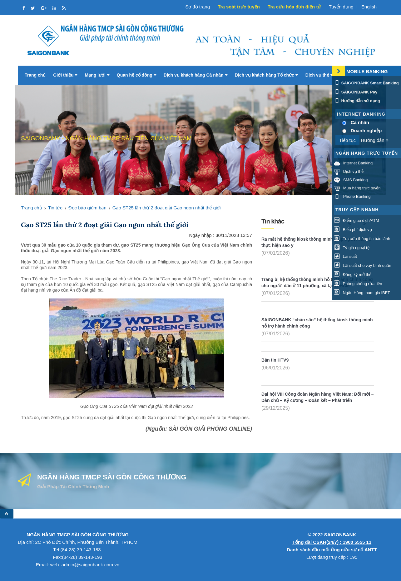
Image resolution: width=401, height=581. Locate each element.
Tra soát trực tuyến (239, 6)
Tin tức (55, 207)
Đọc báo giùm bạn (87, 207)
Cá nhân (360, 122)
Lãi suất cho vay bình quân (362, 265)
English (369, 6)
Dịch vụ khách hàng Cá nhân (195, 75)
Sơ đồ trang (197, 6)
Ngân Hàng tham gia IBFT (362, 292)
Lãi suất (345, 256)
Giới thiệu (65, 75)
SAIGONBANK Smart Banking (366, 83)
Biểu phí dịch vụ (353, 229)
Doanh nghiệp (366, 130)
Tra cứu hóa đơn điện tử (294, 6)
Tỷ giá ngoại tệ (351, 247)
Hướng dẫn (375, 140)
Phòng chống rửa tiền (358, 283)
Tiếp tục (347, 140)
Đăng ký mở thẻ (352, 274)
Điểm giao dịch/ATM (356, 220)
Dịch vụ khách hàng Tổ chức (266, 75)
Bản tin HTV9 (275, 360)
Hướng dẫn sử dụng (357, 100)
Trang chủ (35, 75)
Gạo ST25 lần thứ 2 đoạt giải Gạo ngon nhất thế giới (166, 207)
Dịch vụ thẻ (319, 75)
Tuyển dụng (341, 6)
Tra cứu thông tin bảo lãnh (362, 238)
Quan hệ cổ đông (136, 75)
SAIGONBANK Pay (355, 92)
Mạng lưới (97, 75)
